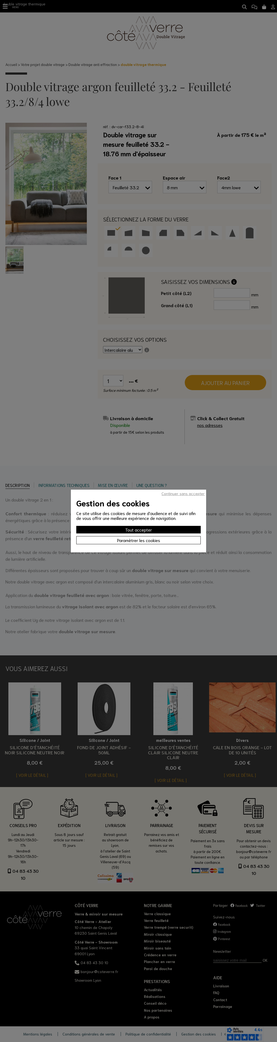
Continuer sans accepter (183, 493)
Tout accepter (138, 529)
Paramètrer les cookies (138, 540)
